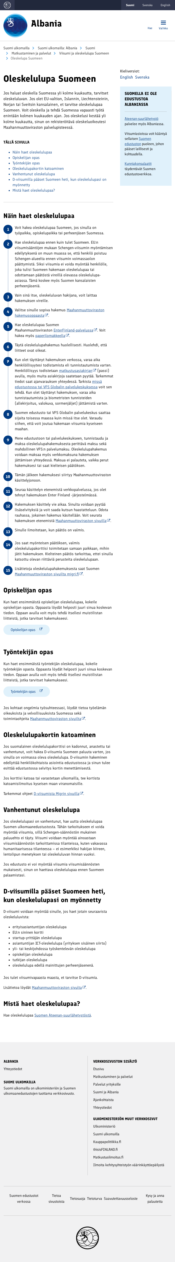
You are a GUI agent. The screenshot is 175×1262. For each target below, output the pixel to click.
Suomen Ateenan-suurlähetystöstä (62, 1015)
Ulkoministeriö (104, 1126)
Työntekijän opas (26, 163)
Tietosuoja (77, 1198)
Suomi (90, 48)
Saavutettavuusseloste (121, 1198)
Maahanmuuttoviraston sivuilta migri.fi (49, 574)
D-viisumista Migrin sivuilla (58, 793)
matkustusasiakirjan (77, 370)
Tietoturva (94, 1198)
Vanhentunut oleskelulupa (34, 174)
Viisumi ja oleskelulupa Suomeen (83, 53)
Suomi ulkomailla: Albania (57, 48)
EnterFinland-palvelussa (75, 330)
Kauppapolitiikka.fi (107, 1142)
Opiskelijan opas (26, 157)
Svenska (147, 5)
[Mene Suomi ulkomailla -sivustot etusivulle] (7, 5)
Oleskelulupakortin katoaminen (38, 168)
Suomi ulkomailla (16, 48)
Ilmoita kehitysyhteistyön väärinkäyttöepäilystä (128, 1165)
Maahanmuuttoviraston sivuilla (83, 520)
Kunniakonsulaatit (138, 163)
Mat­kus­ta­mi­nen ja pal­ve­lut (31, 53)
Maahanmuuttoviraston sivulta (59, 987)
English (165, 5)
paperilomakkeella (52, 335)
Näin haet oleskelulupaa (32, 152)
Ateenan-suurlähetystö (141, 118)
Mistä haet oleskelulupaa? (34, 190)
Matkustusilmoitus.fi (108, 1157)
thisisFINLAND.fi (105, 1149)
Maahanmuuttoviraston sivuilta (57, 718)
